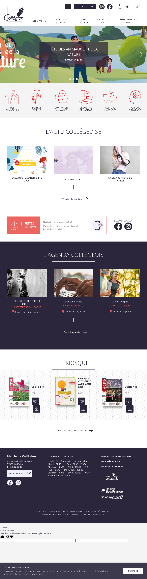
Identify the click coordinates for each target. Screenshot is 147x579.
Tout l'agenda (72, 332)
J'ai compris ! (133, 570)
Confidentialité (78, 511)
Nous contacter (16, 473)
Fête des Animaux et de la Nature (73, 54)
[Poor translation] (9, 537)
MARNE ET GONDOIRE (112, 466)
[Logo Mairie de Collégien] (15, 14)
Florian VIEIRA (97, 514)
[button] (85, 6)
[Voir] (35, 401)
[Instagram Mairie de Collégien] (101, 6)
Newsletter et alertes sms (116, 456)
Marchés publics (110, 461)
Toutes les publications (72, 430)
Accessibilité (94, 511)
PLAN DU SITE (43, 511)
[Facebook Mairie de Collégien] (109, 6)
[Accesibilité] (127, 6)
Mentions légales (59, 511)
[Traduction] (136, 6)
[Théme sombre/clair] (118, 6)
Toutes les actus (72, 199)
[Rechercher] (68, 6)
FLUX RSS (106, 511)
